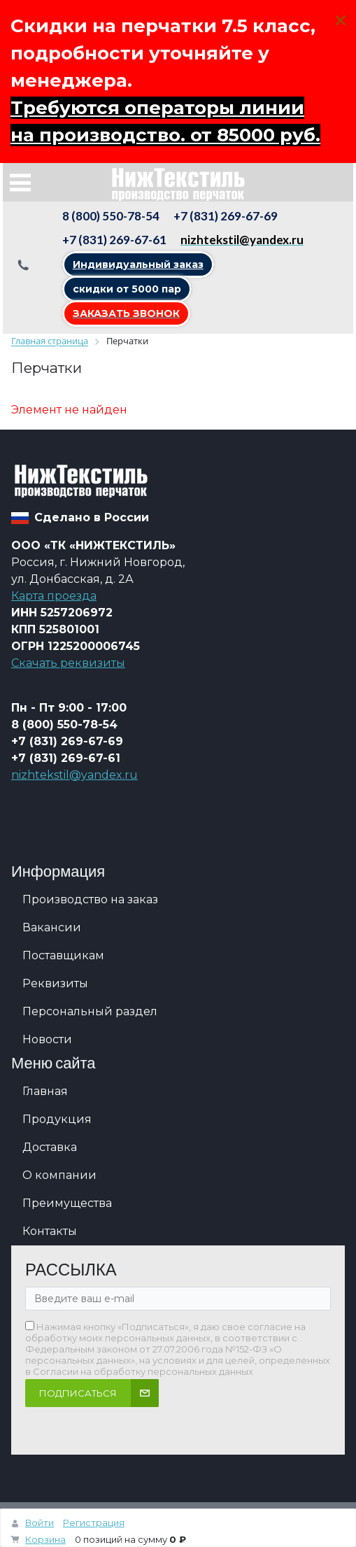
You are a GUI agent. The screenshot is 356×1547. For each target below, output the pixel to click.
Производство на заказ (90, 899)
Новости (47, 1039)
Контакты (49, 1231)
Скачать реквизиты (68, 663)
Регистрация (93, 1522)
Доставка (49, 1147)
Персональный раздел (89, 1011)
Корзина (45, 1539)
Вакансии (51, 927)
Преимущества (67, 1203)
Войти (39, 1522)
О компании (59, 1175)
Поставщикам (63, 955)
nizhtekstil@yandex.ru (74, 775)
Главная (45, 1091)
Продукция (57, 1119)
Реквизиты (55, 983)
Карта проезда (54, 595)
